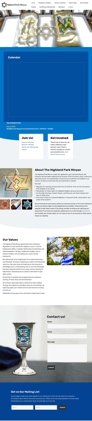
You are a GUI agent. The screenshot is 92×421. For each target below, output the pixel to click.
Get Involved (84, 3)
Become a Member (28, 145)
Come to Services (28, 142)
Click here (6, 294)
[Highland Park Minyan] (14, 5)
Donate (33, 7)
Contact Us (86, 211)
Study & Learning (60, 3)
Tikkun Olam (73, 3)
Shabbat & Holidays (45, 3)
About (33, 3)
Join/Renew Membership (47, 7)
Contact (70, 7)
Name (49, 322)
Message (51, 342)
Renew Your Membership (30, 147)
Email (49, 332)
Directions (62, 7)
